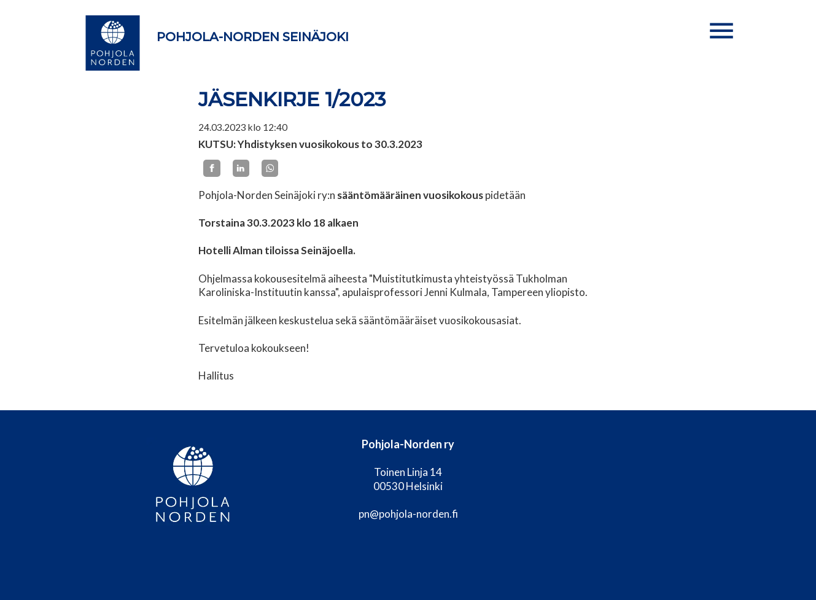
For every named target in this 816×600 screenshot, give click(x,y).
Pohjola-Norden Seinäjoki (253, 36)
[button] (721, 30)
